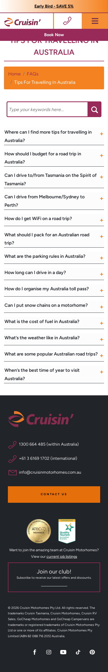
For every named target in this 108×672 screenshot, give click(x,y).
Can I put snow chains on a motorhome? (46, 305)
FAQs (32, 74)
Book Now (54, 34)
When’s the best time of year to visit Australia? (42, 374)
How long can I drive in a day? (35, 272)
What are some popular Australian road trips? (51, 354)
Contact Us (54, 494)
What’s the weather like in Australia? (42, 337)
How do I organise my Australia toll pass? (46, 288)
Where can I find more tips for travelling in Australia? (48, 136)
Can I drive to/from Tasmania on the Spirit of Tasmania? (50, 179)
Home (14, 74)
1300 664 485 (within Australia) (49, 444)
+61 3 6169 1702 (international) (48, 458)
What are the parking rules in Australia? (44, 256)
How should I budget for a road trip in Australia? (42, 158)
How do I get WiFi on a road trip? (38, 218)
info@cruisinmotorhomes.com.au (50, 472)
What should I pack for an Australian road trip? (46, 239)
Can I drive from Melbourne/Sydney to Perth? (44, 201)
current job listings (62, 556)
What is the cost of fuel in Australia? (41, 321)
